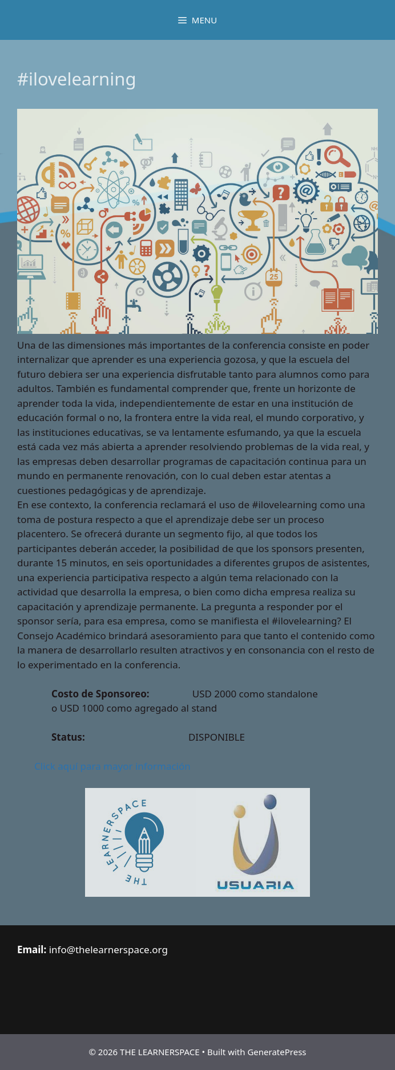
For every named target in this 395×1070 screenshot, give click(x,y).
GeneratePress (276, 1051)
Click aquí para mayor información (112, 766)
